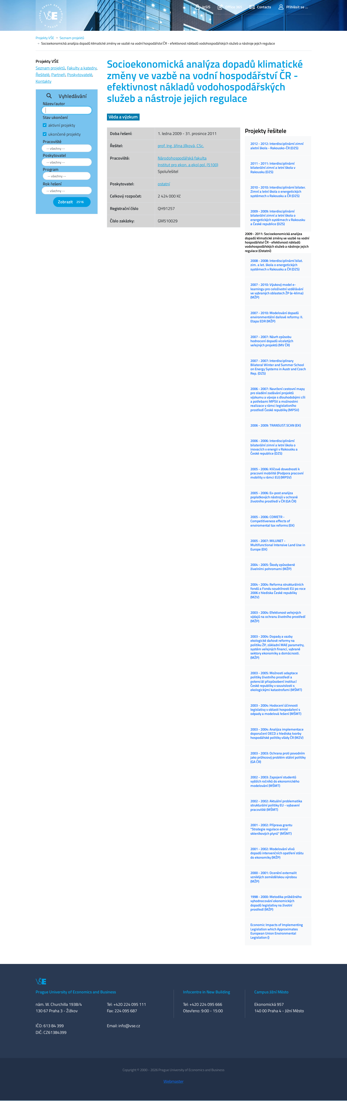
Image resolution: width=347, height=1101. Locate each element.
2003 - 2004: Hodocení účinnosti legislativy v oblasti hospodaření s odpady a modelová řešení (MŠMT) (275, 710)
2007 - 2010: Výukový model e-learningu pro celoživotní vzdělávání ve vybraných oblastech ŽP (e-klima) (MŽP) (276, 291)
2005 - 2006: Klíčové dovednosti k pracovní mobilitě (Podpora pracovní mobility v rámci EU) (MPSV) (277, 473)
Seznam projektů (72, 37)
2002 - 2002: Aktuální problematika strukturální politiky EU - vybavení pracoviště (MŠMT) (276, 805)
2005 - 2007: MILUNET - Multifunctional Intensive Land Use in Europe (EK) (277, 545)
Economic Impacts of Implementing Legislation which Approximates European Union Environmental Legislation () (276, 931)
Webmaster (173, 1081)
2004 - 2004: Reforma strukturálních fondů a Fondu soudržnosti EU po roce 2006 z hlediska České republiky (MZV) (278, 591)
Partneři (58, 75)
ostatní (164, 184)
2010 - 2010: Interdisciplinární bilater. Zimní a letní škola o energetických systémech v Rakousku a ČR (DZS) (278, 191)
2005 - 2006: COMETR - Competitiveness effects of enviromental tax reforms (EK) (272, 521)
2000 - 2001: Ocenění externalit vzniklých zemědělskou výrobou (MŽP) (273, 877)
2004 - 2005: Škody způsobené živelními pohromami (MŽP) (272, 566)
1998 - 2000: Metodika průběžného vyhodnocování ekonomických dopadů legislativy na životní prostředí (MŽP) (276, 903)
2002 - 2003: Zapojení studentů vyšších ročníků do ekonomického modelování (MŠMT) (274, 781)
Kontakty (44, 81)
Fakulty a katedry (82, 68)
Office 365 (230, 7)
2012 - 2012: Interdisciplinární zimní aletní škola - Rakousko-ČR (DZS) (277, 145)
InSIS (202, 7)
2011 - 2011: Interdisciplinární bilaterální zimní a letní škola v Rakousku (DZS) (272, 168)
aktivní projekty (61, 125)
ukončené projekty (64, 134)
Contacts (260, 7)
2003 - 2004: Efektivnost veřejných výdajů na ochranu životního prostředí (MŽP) (277, 617)
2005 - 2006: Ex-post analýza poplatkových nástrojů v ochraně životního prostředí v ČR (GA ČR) (274, 497)
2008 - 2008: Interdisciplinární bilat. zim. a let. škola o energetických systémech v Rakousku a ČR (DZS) (276, 265)
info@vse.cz (129, 1026)
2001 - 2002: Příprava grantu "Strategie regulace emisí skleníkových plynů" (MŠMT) (271, 829)
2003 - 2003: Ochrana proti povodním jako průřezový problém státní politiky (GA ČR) (278, 757)
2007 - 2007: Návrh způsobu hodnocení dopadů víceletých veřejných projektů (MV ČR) (271, 341)
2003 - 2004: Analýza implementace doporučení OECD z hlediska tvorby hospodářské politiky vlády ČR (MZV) (277, 733)
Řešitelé (42, 75)
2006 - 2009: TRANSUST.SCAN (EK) (275, 425)
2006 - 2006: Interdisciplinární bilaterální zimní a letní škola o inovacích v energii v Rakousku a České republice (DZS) (274, 447)
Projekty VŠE (45, 37)
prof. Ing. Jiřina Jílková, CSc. (181, 146)
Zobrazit (72, 202)
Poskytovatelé (79, 75)
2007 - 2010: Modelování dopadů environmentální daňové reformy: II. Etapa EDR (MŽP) (276, 317)
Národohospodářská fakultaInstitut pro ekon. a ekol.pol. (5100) (188, 161)
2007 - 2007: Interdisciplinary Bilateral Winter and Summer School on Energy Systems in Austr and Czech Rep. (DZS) (278, 367)
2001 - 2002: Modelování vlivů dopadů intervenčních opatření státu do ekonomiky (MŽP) (277, 853)
